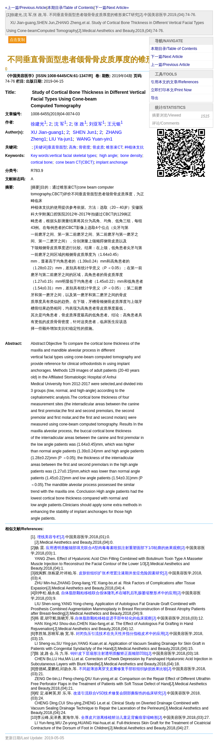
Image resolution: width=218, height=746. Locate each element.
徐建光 (38, 123)
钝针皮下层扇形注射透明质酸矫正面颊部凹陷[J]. (110, 653)
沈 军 (60, 123)
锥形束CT (114, 147)
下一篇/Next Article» (112, 7)
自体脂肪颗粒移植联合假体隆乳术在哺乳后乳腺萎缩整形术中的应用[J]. (121, 593)
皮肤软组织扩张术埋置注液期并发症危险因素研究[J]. (123, 573)
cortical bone (41, 162)
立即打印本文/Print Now (171, 90)
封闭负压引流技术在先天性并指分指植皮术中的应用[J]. (122, 633)
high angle (107, 155)
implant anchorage (112, 162)
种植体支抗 (134, 147)
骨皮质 (98, 147)
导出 (154, 98)
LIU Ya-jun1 (61, 139)
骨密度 (84, 147)
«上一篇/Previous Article (25, 7)
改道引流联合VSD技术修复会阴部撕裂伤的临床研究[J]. (119, 693)
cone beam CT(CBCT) (74, 162)
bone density (130, 155)
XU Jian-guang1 (47, 132)
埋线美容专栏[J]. (50, 537)
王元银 (115, 123)
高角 (73, 147)
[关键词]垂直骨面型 (50, 147)
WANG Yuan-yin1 (93, 139)
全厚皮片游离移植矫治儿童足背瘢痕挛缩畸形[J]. (121, 717)
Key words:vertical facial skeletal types (63, 155)
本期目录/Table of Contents (70, 7)
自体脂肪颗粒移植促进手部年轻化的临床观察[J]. (116, 618)
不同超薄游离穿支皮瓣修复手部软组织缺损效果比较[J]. (125, 669)
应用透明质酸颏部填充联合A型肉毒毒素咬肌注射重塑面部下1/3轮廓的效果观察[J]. (115, 548)
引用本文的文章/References (174, 82)
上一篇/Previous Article (170, 64)
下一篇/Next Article (167, 56)
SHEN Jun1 (84, 132)
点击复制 (17, 39)
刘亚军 (97, 123)
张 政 (80, 123)
